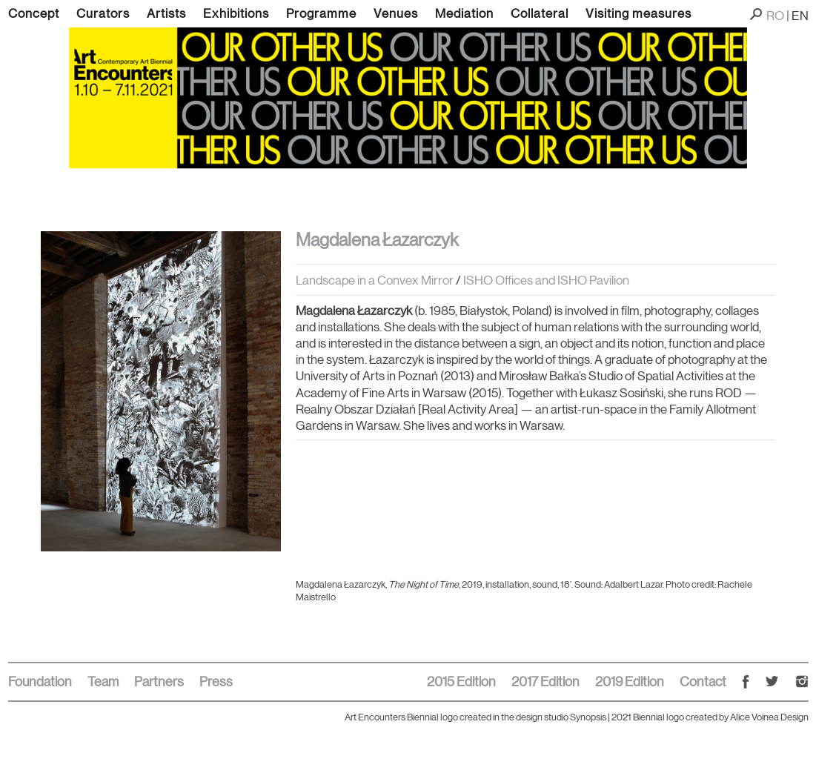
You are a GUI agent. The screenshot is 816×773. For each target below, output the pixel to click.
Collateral (539, 13)
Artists (166, 13)
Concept (33, 13)
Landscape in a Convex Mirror (375, 280)
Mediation (464, 13)
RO (775, 15)
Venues (396, 13)
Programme (321, 13)
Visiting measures (638, 13)
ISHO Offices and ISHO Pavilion (546, 280)
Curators (103, 13)
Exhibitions (236, 13)
